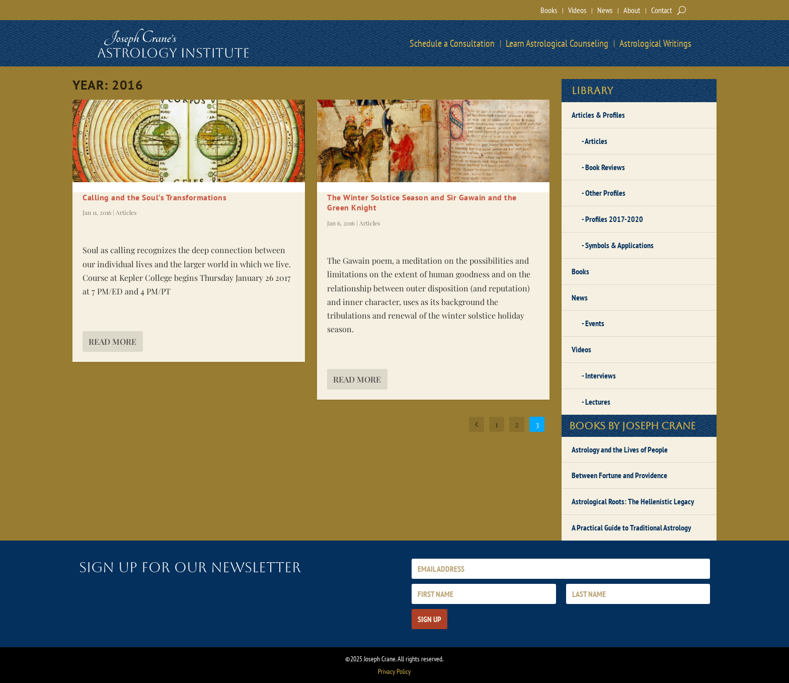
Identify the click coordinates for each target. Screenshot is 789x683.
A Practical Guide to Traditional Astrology (631, 527)
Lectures (597, 402)
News (604, 10)
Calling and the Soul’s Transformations (154, 197)
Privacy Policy (394, 671)
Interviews (600, 375)
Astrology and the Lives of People (620, 449)
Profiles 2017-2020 (614, 219)
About (631, 10)
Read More (112, 341)
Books (548, 10)
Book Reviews (605, 167)
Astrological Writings (655, 43)
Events (594, 323)
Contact (661, 10)
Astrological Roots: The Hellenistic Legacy (633, 501)
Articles (126, 212)
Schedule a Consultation (452, 43)
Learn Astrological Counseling (557, 43)
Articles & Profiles (598, 115)
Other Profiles (605, 193)
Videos (577, 10)
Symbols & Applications (619, 245)
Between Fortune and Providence (619, 475)
